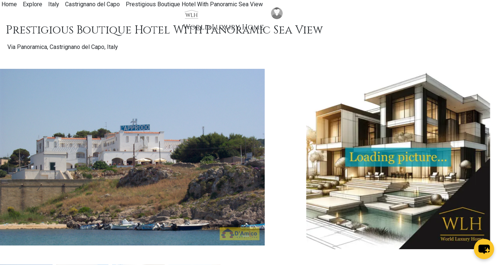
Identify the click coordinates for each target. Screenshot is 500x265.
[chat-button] (484, 249)
